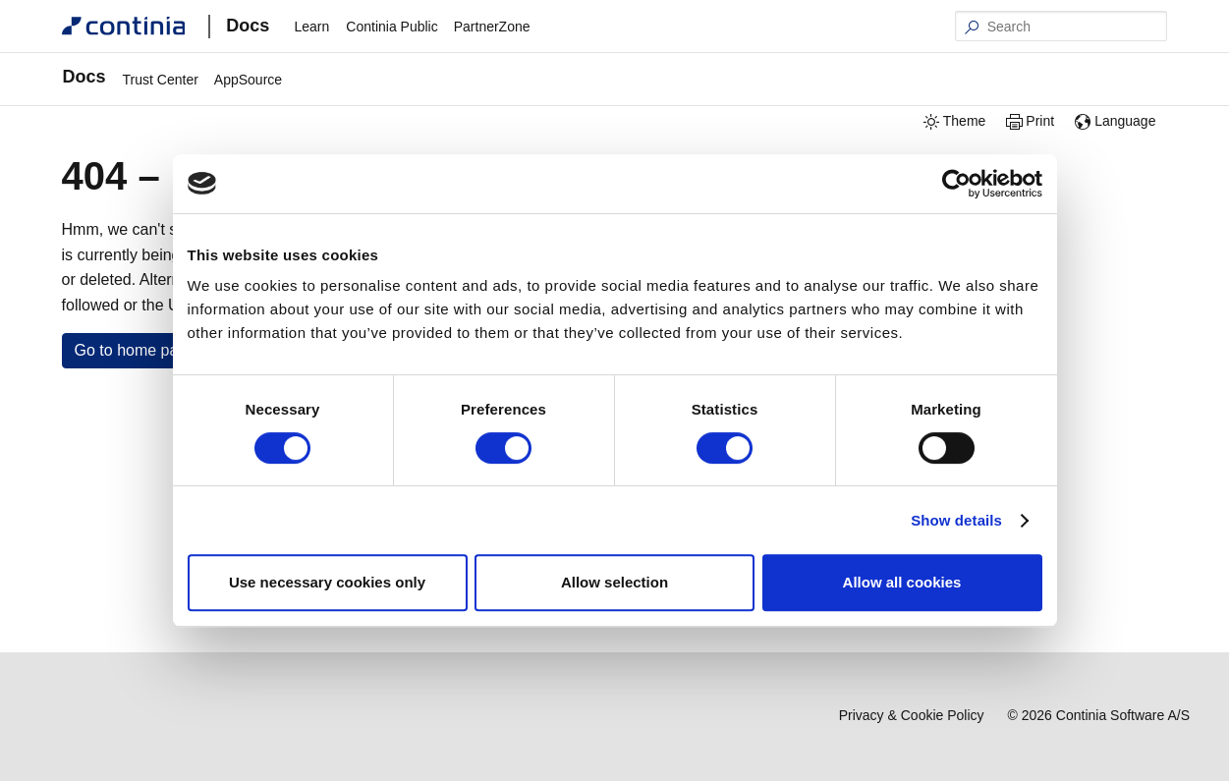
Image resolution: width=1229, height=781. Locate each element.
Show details (956, 520)
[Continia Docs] (124, 26)
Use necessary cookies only (327, 582)
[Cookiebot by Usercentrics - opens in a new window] (956, 183)
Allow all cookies (902, 582)
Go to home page (135, 350)
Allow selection (614, 582)
